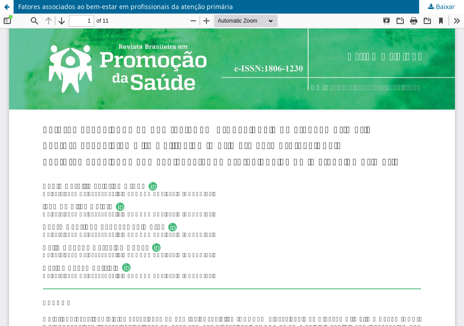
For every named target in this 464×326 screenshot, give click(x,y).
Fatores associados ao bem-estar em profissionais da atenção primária (125, 6)
